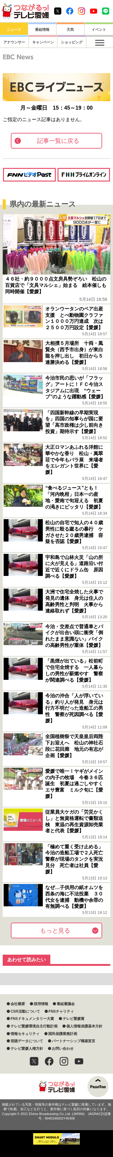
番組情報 (42, 29)
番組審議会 (66, 1004)
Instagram (81, 11)
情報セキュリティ (25, 1034)
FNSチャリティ (61, 1011)
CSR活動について (25, 1011)
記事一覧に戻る (58, 140)
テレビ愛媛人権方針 (27, 1048)
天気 (70, 29)
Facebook (70, 11)
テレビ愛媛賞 (73, 1019)
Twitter (57, 11)
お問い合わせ (63, 1048)
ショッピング (70, 42)
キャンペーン (42, 42)
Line (105, 11)
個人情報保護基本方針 (84, 1026)
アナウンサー (14, 42)
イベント (99, 29)
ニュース (14, 29)
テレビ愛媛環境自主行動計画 (34, 1026)
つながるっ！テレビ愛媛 (57, 1086)
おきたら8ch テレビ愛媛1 (25, 11)
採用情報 (41, 1004)
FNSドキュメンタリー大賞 (32, 1019)
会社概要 (18, 1004)
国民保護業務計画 (62, 1034)
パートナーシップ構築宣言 (73, 1041)
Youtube (93, 11)
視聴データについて (27, 1041)
